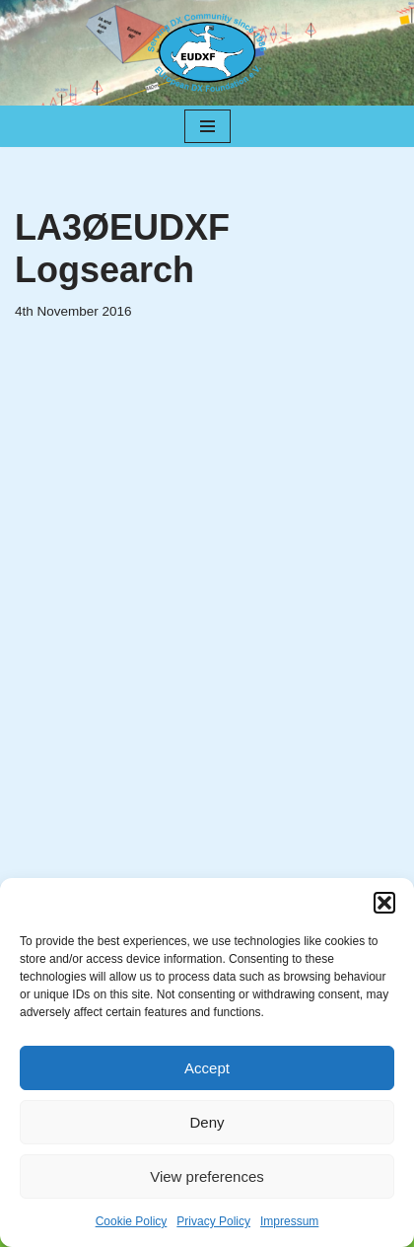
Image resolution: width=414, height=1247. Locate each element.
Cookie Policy (132, 1221)
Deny (206, 1122)
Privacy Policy (213, 1221)
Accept (207, 1068)
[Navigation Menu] (207, 126)
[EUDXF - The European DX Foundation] (207, 53)
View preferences (207, 1176)
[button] (384, 903)
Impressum (289, 1221)
